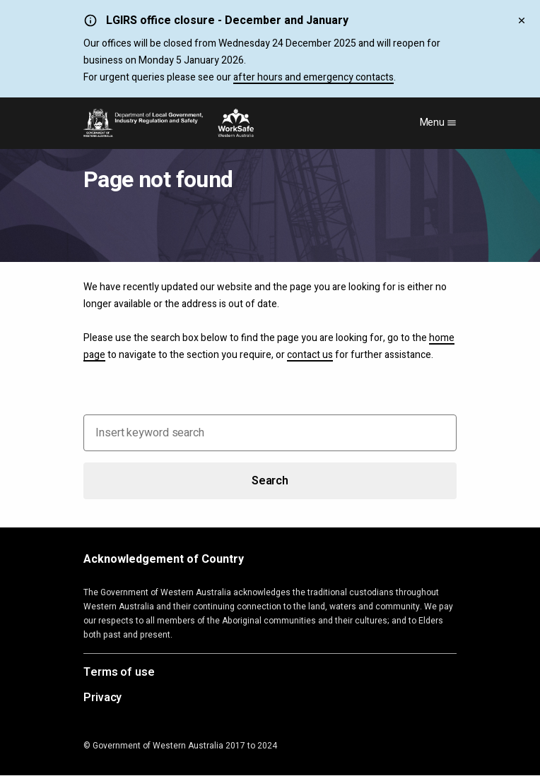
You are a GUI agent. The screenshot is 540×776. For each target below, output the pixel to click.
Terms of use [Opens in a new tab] (119, 673)
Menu (438, 122)
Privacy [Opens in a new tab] (102, 698)
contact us (310, 354)
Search (270, 480)
